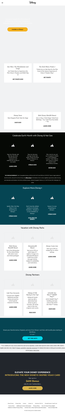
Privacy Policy (36, 405)
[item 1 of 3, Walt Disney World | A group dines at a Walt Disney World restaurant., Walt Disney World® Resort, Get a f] (13, 237)
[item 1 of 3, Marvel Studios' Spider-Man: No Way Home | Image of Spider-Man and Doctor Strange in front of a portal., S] (13, 197)
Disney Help (18, 402)
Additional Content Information (24, 405)
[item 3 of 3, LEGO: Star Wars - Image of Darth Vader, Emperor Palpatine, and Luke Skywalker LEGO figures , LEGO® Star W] (52, 284)
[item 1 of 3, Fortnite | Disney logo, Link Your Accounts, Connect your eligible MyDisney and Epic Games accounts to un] (13, 284)
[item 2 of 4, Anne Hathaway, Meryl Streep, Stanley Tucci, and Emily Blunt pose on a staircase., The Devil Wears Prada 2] (47, 49)
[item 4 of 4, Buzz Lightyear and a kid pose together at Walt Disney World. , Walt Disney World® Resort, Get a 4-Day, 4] (47, 98)
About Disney (10, 402)
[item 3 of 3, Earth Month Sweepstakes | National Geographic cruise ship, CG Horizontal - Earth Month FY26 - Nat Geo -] (52, 145)
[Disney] (32, 2)
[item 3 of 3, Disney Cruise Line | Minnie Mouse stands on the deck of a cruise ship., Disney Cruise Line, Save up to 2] (52, 237)
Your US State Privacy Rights (48, 405)
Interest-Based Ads (52, 407)
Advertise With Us (39, 402)
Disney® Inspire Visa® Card (51, 402)
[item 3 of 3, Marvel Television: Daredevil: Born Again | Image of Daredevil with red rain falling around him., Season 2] (52, 197)
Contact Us (30, 402)
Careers (24, 402)
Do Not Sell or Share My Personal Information (35, 407)
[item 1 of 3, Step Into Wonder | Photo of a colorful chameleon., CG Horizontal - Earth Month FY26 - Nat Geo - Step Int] (13, 145)
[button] (2, 3)
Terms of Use (11, 405)
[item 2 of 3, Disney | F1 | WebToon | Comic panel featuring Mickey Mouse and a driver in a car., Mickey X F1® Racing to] (32, 284)
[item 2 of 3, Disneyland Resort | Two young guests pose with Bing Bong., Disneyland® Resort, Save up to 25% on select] (32, 237)
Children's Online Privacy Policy (15, 407)
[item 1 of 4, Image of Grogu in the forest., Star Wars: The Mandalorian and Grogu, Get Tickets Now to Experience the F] (18, 49)
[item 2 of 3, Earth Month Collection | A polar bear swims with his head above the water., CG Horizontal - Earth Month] (32, 145)
